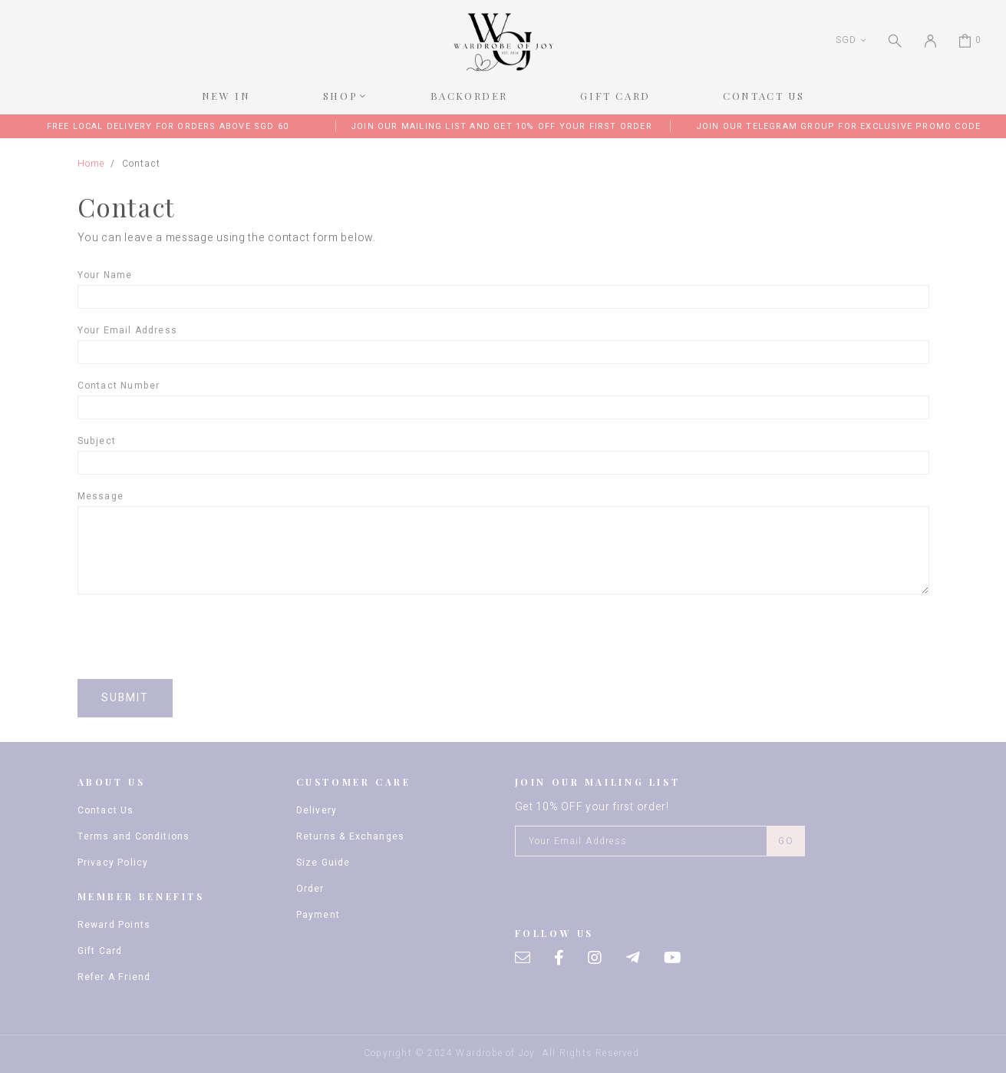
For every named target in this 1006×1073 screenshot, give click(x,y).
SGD (846, 40)
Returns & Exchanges (350, 836)
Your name (105, 275)
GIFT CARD (615, 95)
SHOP (340, 95)
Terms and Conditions (134, 836)
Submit (125, 698)
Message (101, 496)
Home (91, 164)
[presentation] (194, 637)
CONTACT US (763, 95)
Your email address (128, 330)
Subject (97, 441)
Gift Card (100, 951)
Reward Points (114, 925)
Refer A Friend (114, 977)
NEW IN (226, 95)
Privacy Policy (113, 862)
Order (310, 889)
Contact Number (119, 385)
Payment (318, 915)
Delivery (317, 810)
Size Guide (323, 862)
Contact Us (106, 810)
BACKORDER (469, 95)
